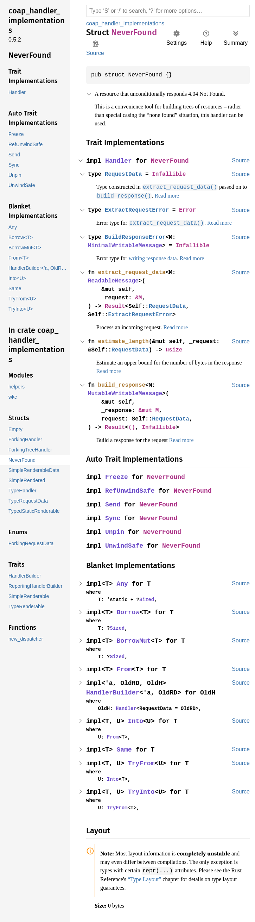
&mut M (151, 409)
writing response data (161, 257)
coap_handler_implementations (127, 23)
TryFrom (142, 763)
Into (136, 720)
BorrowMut (134, 640)
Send (113, 504)
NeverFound (171, 161)
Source (95, 53)
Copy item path (95, 44)
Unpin (115, 531)
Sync (113, 517)
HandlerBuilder (113, 692)
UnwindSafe (125, 545)
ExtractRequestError (139, 209)
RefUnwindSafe (131, 490)
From (125, 669)
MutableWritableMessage (126, 392)
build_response (123, 384)
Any (123, 583)
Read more (185, 195)
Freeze (117, 476)
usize (177, 349)
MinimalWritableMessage (126, 244)
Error (191, 209)
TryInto (142, 791)
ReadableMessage (114, 280)
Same (125, 749)
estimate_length (124, 340)
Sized (144, 599)
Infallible (172, 174)
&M (140, 296)
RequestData (125, 174)
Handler (119, 161)
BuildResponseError (137, 236)
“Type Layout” (198, 877)
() (133, 426)
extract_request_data (133, 271)
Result (116, 305)
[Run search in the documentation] (168, 11)
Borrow (128, 612)
